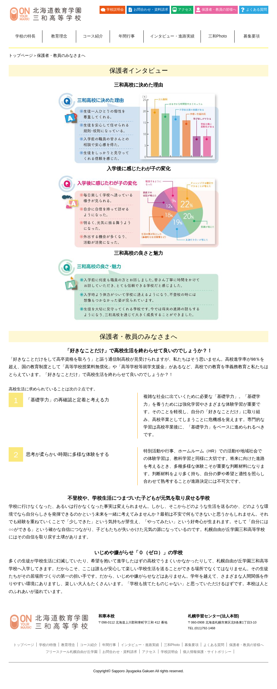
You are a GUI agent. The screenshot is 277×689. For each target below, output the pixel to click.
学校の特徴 (47, 645)
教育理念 (59, 36)
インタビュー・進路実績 (172, 36)
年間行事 (127, 36)
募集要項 (252, 36)
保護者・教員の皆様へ (219, 10)
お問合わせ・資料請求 (151, 10)
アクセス (185, 10)
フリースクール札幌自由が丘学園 (72, 652)
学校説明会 (115, 10)
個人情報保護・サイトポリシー (207, 652)
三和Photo (217, 36)
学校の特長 (25, 36)
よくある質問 (256, 10)
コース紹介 (93, 36)
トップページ (23, 645)
